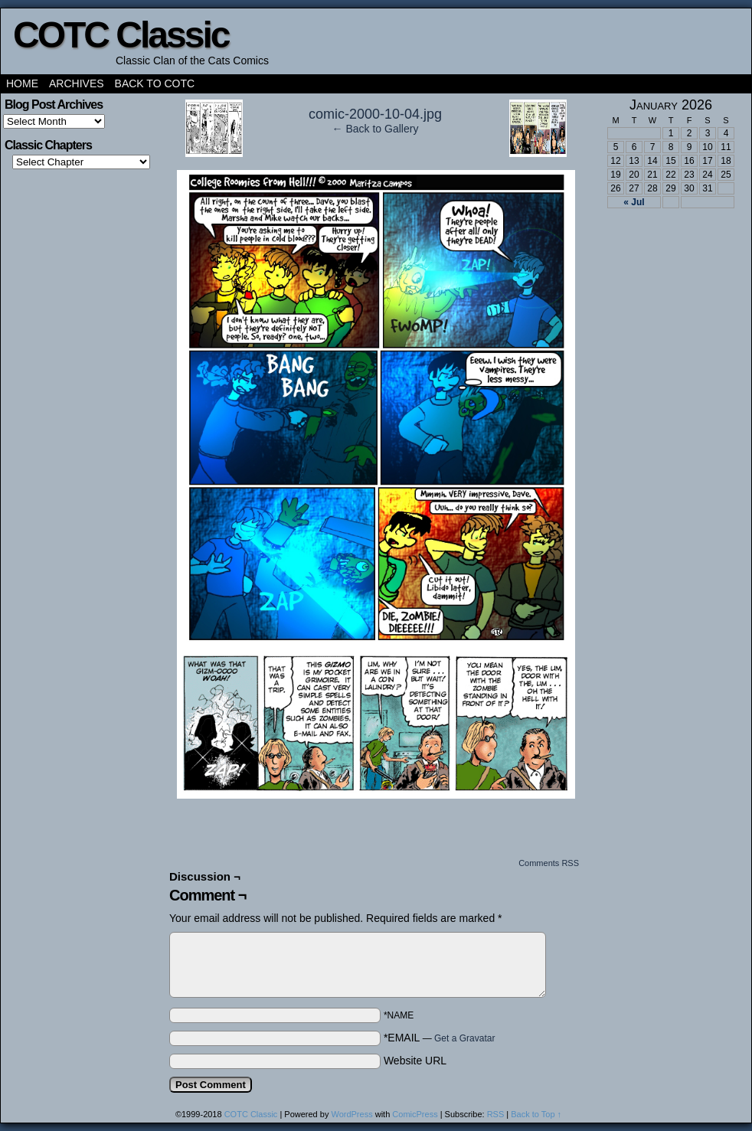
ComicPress (414, 1114)
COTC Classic (120, 35)
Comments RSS (548, 863)
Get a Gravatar (464, 1038)
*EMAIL (439, 1037)
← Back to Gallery (375, 129)
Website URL (415, 1060)
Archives (76, 83)
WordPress (351, 1114)
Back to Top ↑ (536, 1114)
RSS (496, 1114)
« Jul (633, 202)
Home (22, 83)
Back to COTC (155, 83)
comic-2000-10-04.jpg (375, 114)
